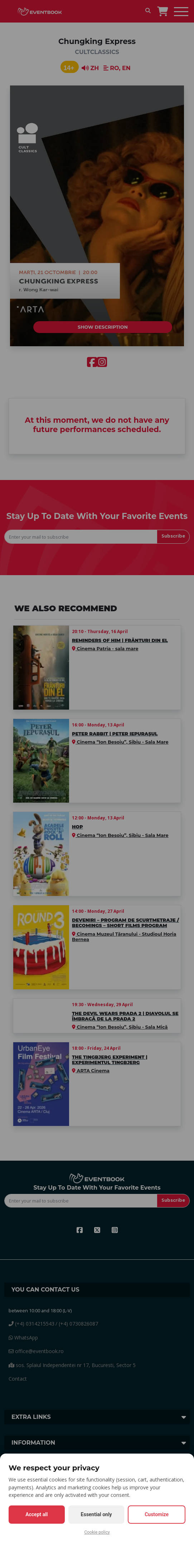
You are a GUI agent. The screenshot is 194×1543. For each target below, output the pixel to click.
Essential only (96, 1514)
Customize (157, 1514)
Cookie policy (97, 1532)
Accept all (36, 1514)
